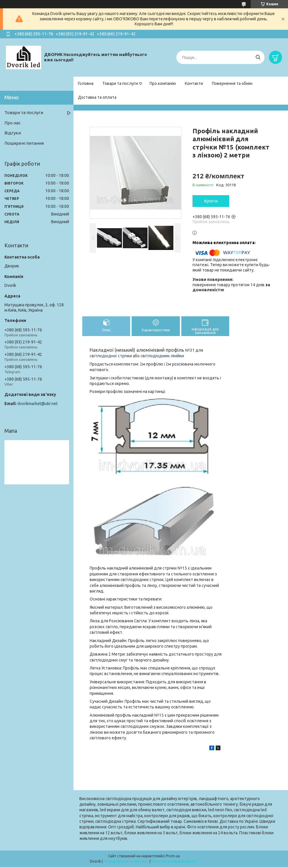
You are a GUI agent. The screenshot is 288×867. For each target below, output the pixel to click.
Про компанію (163, 83)
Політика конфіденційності (174, 861)
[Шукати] (257, 57)
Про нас (12, 122)
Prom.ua (173, 856)
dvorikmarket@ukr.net (37, 403)
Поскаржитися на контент (126, 861)
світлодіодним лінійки (162, 355)
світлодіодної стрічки (111, 355)
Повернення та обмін (232, 83)
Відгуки (12, 132)
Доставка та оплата (97, 97)
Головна (85, 83)
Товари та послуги (120, 83)
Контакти (194, 83)
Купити (211, 201)
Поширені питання (24, 143)
